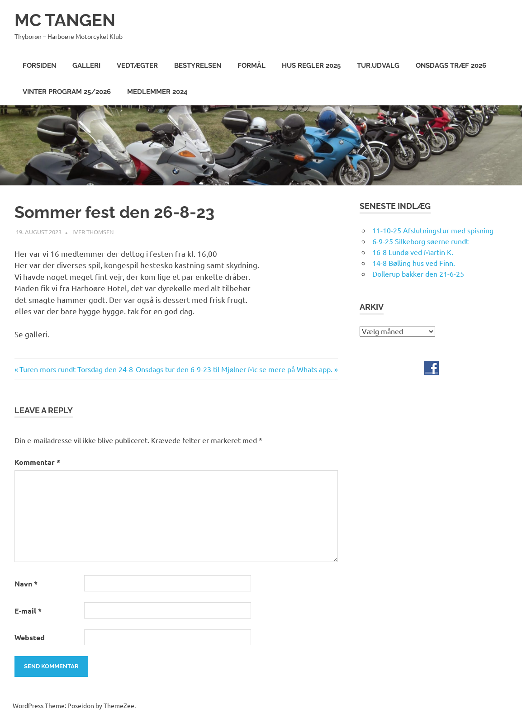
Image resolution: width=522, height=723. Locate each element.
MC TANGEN (64, 20)
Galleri (86, 65)
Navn (26, 583)
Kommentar (37, 462)
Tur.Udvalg (378, 65)
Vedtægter (137, 65)
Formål (251, 65)
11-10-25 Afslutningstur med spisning (433, 230)
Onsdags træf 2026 (451, 65)
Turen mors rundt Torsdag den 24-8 (76, 368)
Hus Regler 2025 (311, 65)
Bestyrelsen (197, 65)
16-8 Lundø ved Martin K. (412, 251)
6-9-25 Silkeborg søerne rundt (420, 241)
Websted (29, 637)
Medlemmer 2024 (157, 92)
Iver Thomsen (93, 232)
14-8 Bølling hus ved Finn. (413, 262)
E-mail (28, 610)
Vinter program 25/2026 (67, 92)
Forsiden (39, 65)
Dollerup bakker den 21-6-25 (418, 273)
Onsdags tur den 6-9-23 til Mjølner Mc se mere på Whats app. (234, 368)
